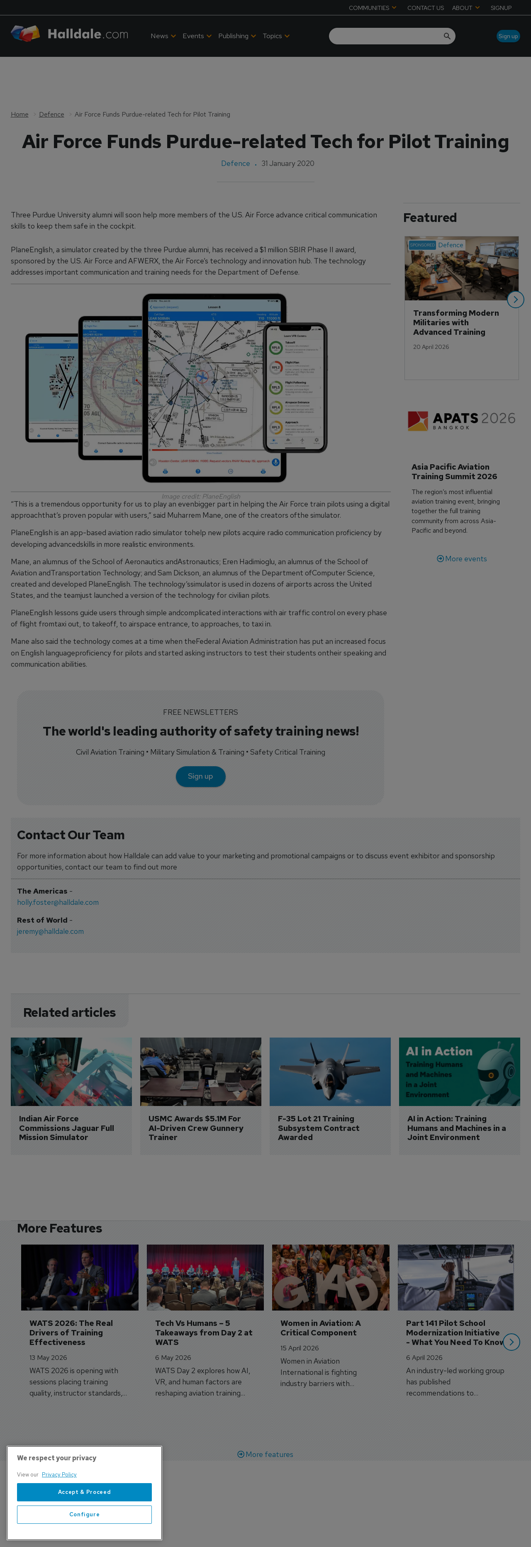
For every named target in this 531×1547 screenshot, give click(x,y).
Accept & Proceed (84, 1492)
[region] (84, 1493)
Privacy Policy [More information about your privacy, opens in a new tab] (59, 1474)
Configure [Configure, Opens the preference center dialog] (84, 1514)
